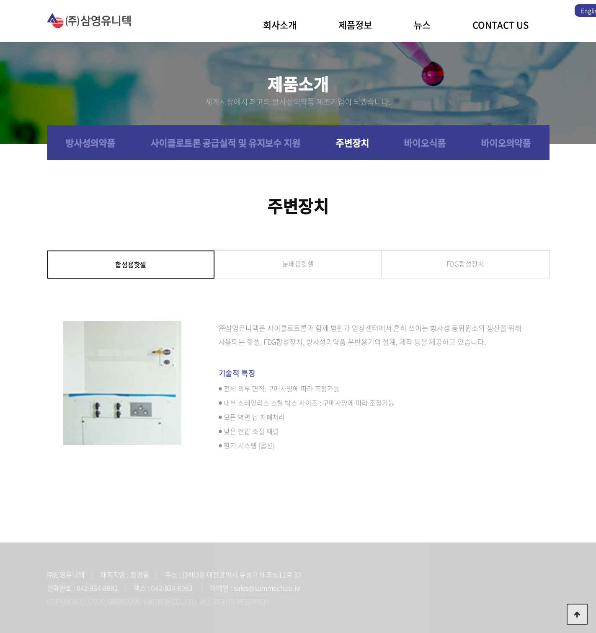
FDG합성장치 (465, 263)
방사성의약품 (90, 143)
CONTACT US (500, 24)
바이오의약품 (506, 143)
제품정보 (355, 24)
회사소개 (280, 24)
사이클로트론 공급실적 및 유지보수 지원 (225, 143)
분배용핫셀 (298, 263)
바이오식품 (425, 143)
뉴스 (422, 24)
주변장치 (352, 143)
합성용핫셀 (131, 264)
